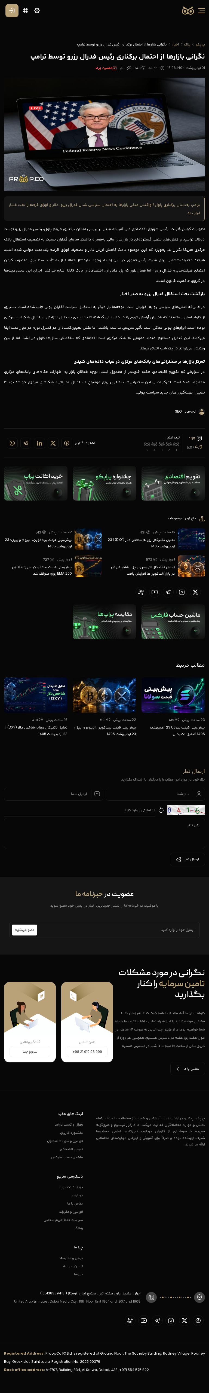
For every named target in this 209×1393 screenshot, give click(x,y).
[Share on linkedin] (39, 443)
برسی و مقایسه (71, 1257)
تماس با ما (75, 1203)
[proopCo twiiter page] (195, 592)
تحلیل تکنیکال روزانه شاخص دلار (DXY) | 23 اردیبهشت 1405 (141, 543)
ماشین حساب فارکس (67, 1157)
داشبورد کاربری (71, 1132)
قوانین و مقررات (71, 1211)
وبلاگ (79, 1227)
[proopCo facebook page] (198, 1320)
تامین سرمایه (73, 1266)
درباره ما (76, 1195)
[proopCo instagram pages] (181, 592)
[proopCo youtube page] (154, 592)
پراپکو (200, 44)
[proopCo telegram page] (168, 592)
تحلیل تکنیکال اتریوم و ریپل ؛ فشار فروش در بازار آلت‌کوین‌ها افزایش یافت (143, 570)
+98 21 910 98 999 (87, 1051)
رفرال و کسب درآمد (69, 1124)
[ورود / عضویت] (12, 10)
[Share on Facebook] (66, 443)
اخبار (175, 44)
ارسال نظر (187, 859)
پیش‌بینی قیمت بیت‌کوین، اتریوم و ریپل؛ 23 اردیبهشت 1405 (38, 543)
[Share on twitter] (53, 443)
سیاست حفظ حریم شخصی (63, 1219)
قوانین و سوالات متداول (65, 1140)
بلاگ (187, 44)
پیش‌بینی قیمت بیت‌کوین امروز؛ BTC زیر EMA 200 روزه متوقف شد (42, 570)
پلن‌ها (78, 1274)
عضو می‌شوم (24, 930)
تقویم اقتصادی (71, 1148)
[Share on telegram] (25, 443)
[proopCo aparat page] (141, 592)
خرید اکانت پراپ (71, 1187)
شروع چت (30, 1051)
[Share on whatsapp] (12, 443)
